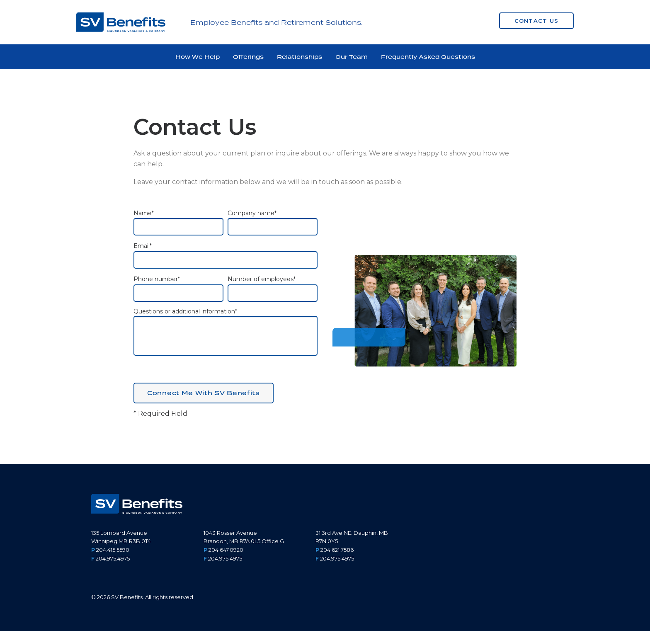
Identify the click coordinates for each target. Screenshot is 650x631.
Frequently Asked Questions (428, 57)
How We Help (197, 57)
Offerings (248, 57)
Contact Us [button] (536, 20)
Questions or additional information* (225, 332)
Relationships (299, 57)
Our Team (351, 57)
